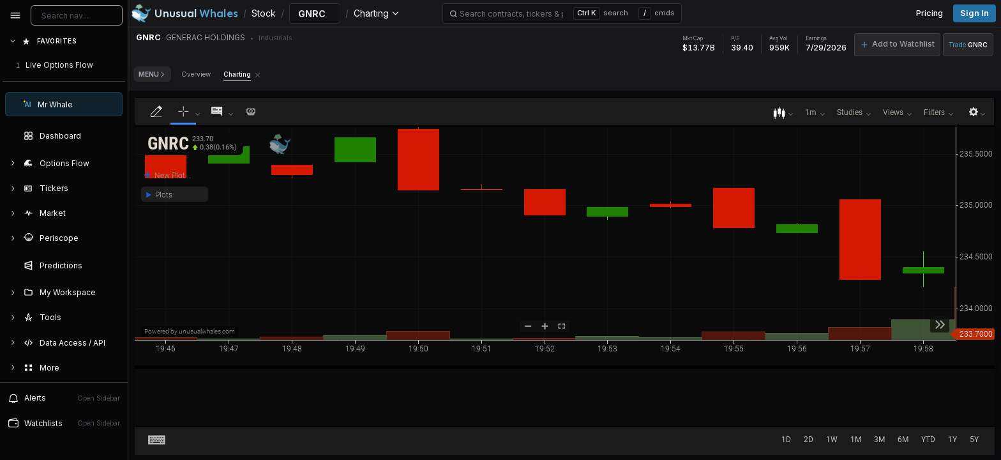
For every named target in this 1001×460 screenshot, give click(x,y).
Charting (237, 74)
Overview (196, 74)
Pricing (929, 13)
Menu (152, 74)
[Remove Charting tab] (257, 74)
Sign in (974, 13)
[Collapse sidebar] (15, 15)
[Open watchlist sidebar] (64, 423)
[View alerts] (64, 398)
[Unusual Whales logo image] (184, 13)
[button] (192, 144)
